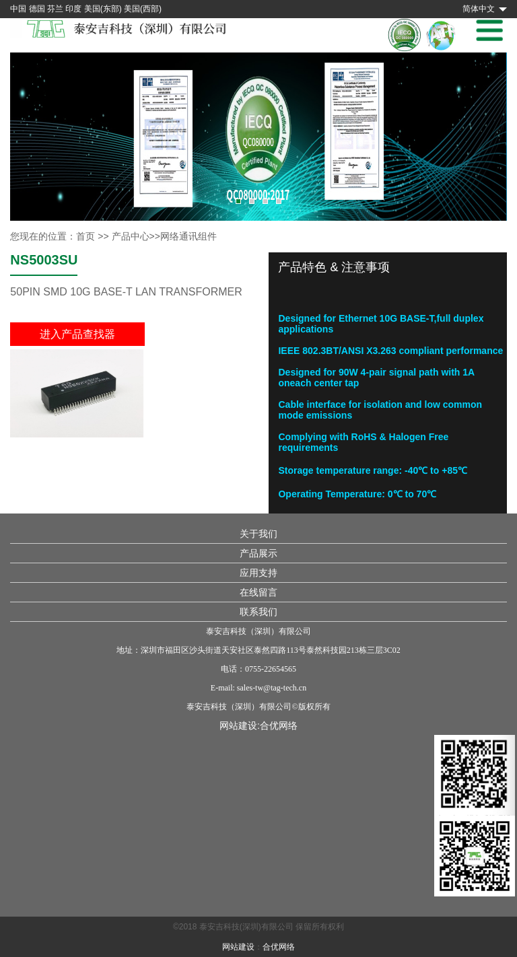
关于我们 (258, 533)
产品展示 (258, 553)
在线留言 (258, 592)
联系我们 (258, 611)
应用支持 (258, 572)
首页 (85, 236)
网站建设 (238, 947)
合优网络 (279, 725)
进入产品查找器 (77, 334)
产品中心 (130, 236)
